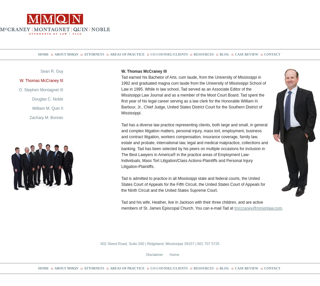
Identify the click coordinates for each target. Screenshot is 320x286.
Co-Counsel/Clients (169, 54)
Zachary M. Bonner (46, 117)
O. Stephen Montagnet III (41, 90)
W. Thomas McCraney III (41, 80)
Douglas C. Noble (47, 99)
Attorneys (94, 54)
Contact (272, 54)
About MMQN (66, 54)
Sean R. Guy (52, 71)
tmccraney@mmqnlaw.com (258, 208)
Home (43, 54)
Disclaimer (154, 255)
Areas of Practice (127, 54)
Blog (224, 54)
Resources (204, 54)
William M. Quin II (47, 108)
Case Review (247, 54)
